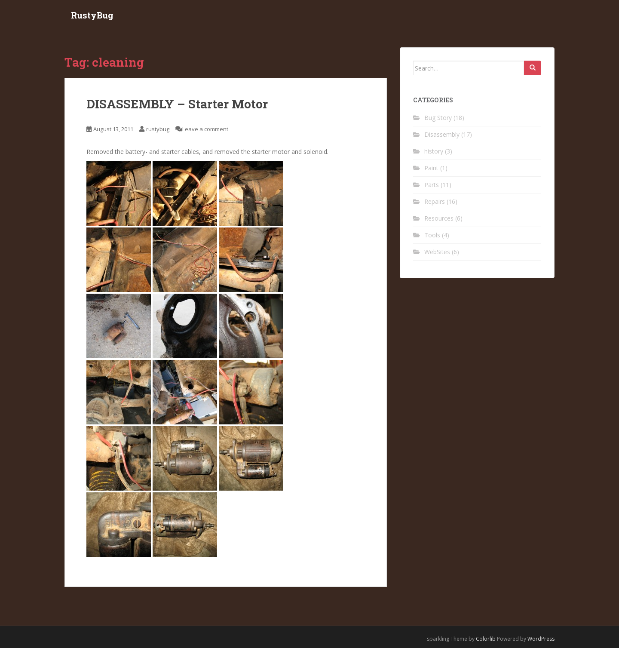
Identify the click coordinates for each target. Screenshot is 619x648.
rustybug (157, 129)
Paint (431, 168)
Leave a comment (205, 129)
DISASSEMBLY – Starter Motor (177, 104)
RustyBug (92, 15)
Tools (432, 235)
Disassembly (442, 134)
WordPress (541, 638)
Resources (439, 218)
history (433, 151)
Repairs (434, 201)
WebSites (437, 252)
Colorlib (486, 638)
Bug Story (438, 118)
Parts (431, 185)
